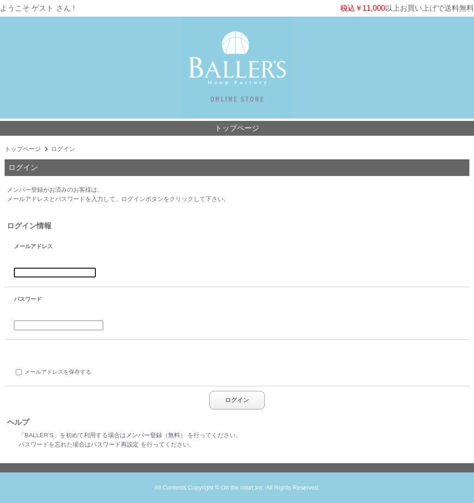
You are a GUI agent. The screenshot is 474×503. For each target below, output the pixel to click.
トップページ (237, 128)
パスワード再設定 (115, 444)
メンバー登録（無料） (156, 435)
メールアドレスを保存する (58, 372)
